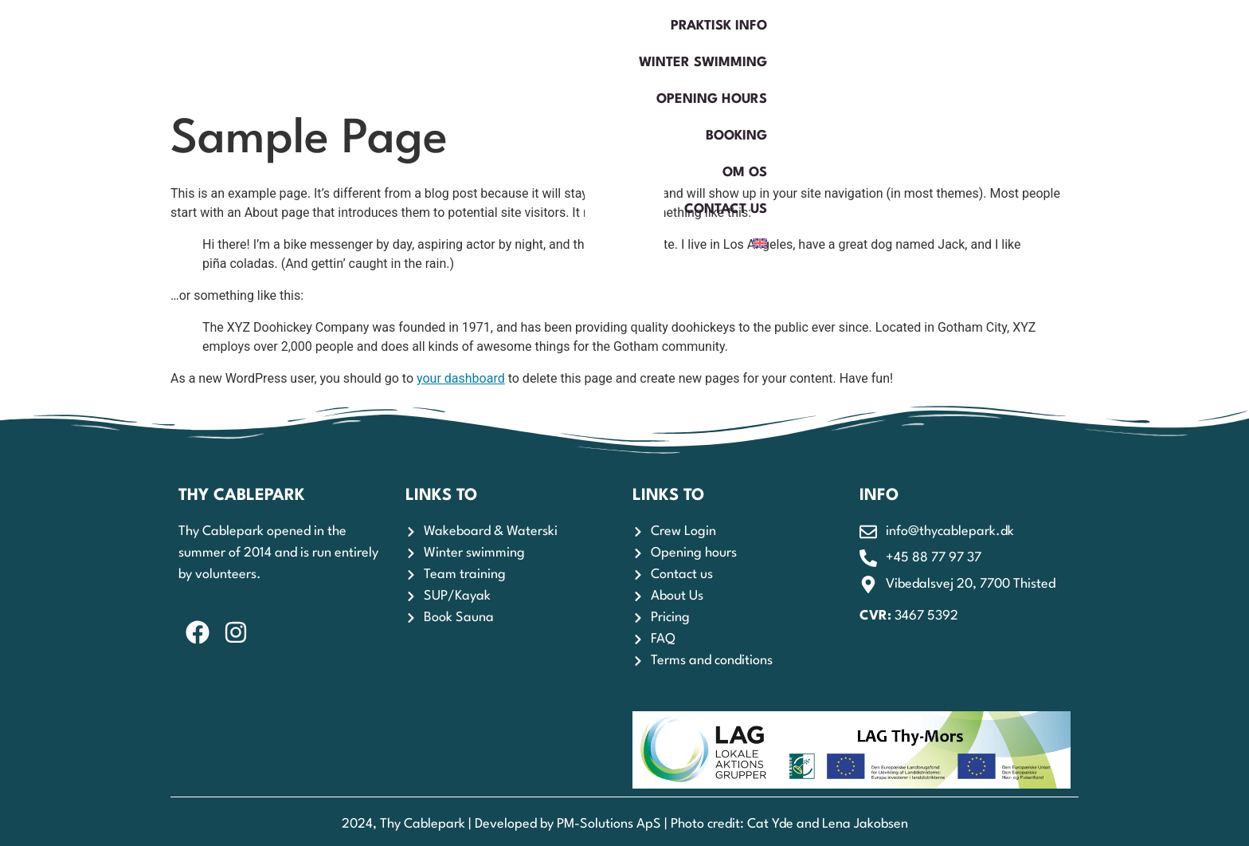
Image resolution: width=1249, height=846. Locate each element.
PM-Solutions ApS (609, 824)
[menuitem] (1116, 51)
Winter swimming (586, 51)
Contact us (1035, 51)
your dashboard (461, 378)
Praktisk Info (441, 51)
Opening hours (737, 51)
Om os (940, 51)
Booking (855, 51)
